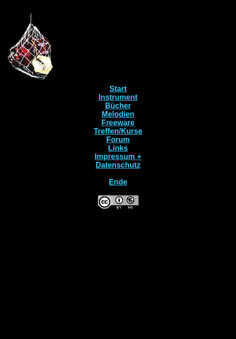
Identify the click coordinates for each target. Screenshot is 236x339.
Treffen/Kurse (118, 131)
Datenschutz (118, 165)
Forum (118, 140)
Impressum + (118, 157)
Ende (118, 182)
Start (117, 89)
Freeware (117, 123)
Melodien (118, 114)
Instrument (118, 97)
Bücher (118, 106)
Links (118, 148)
